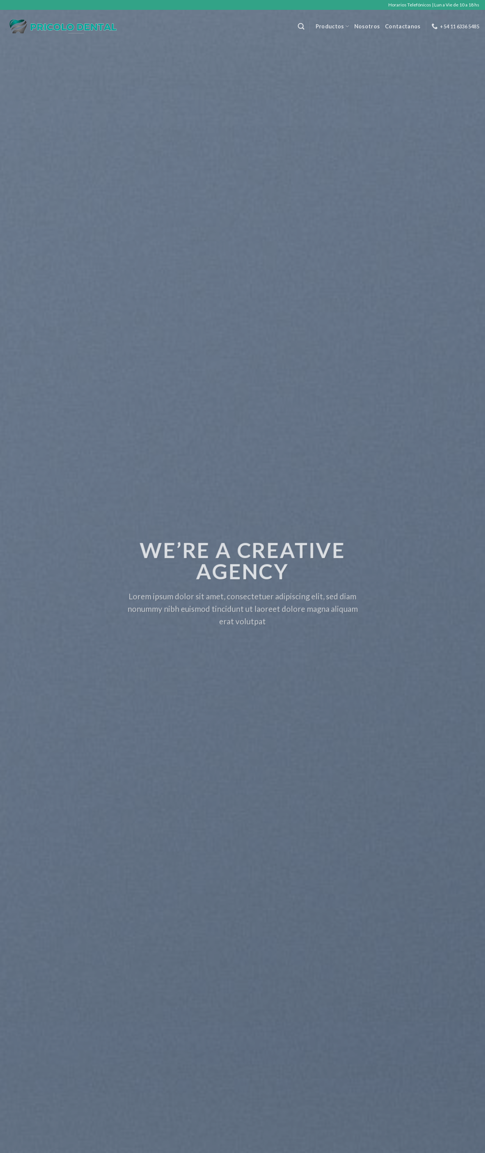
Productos (332, 26)
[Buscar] (301, 26)
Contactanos (402, 26)
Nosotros (367, 26)
